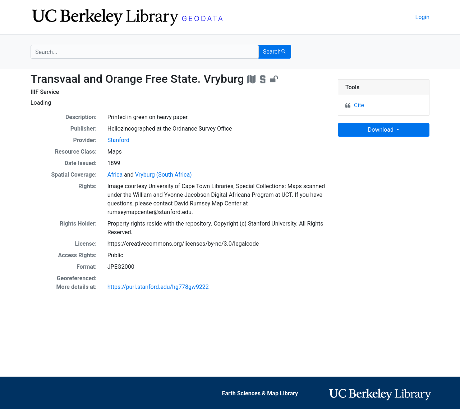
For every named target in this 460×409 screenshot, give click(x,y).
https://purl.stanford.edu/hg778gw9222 (158, 286)
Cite (359, 105)
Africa (115, 174)
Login (422, 17)
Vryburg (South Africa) (163, 174)
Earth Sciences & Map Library (260, 393)
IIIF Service (45, 91)
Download (381, 129)
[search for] (145, 52)
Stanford (118, 140)
